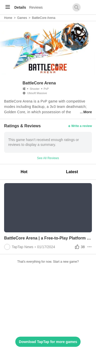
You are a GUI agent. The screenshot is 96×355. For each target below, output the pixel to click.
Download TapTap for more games (48, 342)
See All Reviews (48, 158)
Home (8, 18)
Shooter (35, 88)
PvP (46, 88)
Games (22, 18)
